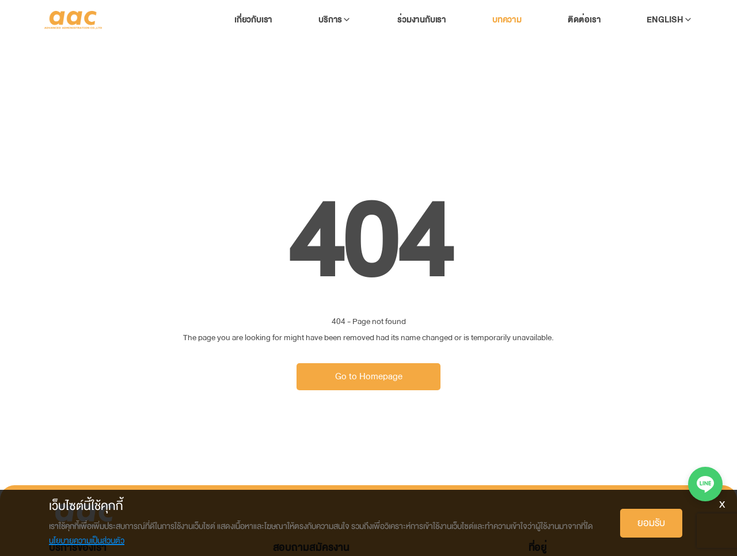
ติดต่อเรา (584, 20)
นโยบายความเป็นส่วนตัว (86, 541)
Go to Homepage (368, 376)
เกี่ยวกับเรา (253, 20)
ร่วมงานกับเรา (421, 20)
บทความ (507, 20)
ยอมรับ (651, 523)
